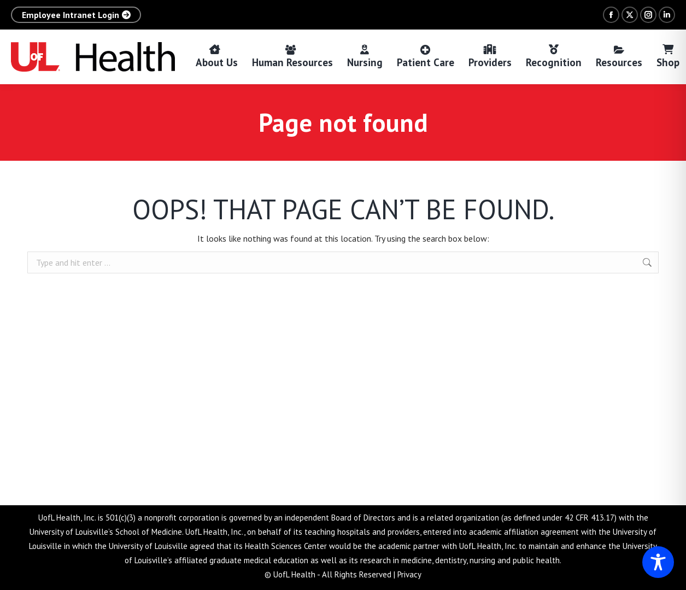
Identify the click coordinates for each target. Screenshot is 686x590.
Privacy (409, 574)
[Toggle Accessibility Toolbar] (658, 562)
